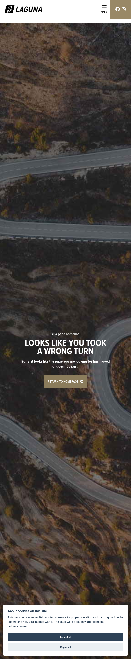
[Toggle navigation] (103, 9)
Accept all (65, 637)
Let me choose (17, 626)
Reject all (65, 647)
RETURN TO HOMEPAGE (63, 381)
